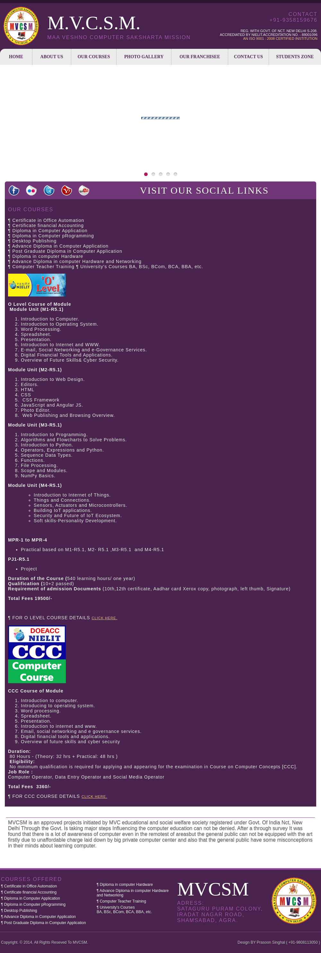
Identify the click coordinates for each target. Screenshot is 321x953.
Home (16, 56)
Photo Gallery (144, 56)
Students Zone (295, 56)
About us (51, 56)
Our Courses (94, 56)
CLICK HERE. (104, 618)
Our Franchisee (199, 56)
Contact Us (248, 56)
